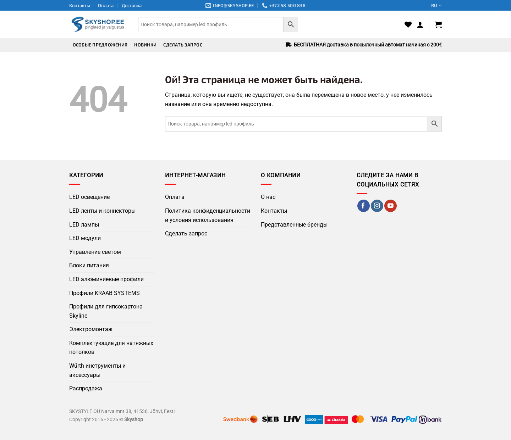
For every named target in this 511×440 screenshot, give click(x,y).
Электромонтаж (90, 329)
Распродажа (85, 388)
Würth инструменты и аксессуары (97, 370)
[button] (420, 24)
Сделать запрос (182, 45)
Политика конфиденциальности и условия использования (207, 215)
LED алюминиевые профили (106, 279)
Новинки (145, 45)
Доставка (132, 5)
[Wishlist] (408, 24)
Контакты (79, 5)
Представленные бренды (294, 224)
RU (436, 5)
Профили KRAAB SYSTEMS (104, 293)
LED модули (85, 238)
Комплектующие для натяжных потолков (111, 348)
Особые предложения (100, 45)
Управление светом (95, 252)
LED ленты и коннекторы (102, 210)
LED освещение (89, 197)
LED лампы (84, 224)
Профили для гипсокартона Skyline (106, 311)
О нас (268, 197)
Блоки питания (89, 265)
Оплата (106, 5)
